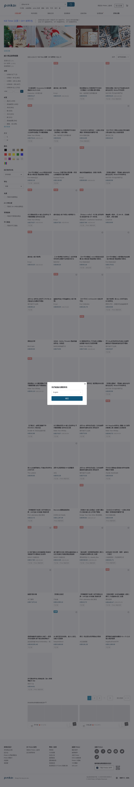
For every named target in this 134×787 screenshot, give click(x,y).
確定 (67, 398)
